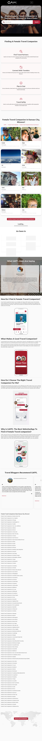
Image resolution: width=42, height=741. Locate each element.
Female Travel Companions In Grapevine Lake (10, 700)
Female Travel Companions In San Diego (9, 553)
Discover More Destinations (21, 718)
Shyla (23, 142)
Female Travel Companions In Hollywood (9, 608)
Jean (23, 209)
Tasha (3, 187)
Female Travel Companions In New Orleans (9, 646)
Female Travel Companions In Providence (9, 593)
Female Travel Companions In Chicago (8, 520)
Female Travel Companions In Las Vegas (9, 623)
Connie (3, 142)
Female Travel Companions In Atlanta (8, 527)
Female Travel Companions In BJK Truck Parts (10, 682)
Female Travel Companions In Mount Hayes (9, 595)
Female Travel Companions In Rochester (9, 671)
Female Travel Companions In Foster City (9, 694)
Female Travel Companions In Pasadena (9, 676)
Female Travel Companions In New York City (9, 533)
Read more (4, 495)
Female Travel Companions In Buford (8, 615)
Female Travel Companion (13, 124)
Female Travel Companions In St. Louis (8, 589)
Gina (23, 187)
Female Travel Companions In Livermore (9, 579)
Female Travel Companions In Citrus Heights (9, 629)
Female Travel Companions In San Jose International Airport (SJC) (14, 652)
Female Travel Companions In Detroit (8, 669)
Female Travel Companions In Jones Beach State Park (11, 637)
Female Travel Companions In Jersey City (9, 531)
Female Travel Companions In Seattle (8, 524)
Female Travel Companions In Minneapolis (9, 617)
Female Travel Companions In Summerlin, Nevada (10, 690)
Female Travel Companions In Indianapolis (9, 561)
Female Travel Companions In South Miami (9, 581)
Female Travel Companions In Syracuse (8, 692)
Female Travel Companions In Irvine (8, 597)
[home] (12, 2)
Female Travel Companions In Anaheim (8, 610)
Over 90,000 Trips (25, 24)
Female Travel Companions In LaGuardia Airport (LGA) (11, 603)
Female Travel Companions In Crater (8, 686)
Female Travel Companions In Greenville (9, 648)
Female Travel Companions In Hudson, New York (10, 516)
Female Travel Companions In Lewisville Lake (10, 644)
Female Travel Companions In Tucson (8, 665)
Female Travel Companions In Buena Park (9, 621)
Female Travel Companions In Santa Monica (9, 698)
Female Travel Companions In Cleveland (9, 663)
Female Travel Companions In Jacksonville (9, 585)
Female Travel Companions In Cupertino (9, 583)
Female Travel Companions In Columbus (9, 565)
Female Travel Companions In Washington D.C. (10, 522)
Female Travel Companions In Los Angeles (9, 518)
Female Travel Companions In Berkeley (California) (11, 631)
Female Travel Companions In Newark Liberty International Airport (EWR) (15, 658)
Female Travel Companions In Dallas (8, 541)
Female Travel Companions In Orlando (8, 567)
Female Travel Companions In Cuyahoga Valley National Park (13, 672)
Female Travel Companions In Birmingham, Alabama (11, 557)
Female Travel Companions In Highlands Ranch (10, 627)
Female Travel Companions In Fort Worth (9, 684)
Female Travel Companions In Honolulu (8, 599)
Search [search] (36, 22)
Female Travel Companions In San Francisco (9, 537)
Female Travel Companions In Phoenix (8, 547)
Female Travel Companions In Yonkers (8, 563)
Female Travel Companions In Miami (8, 639)
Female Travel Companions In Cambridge (9, 633)
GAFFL (5, 124)
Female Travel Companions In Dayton (8, 696)
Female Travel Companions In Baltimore (9, 587)
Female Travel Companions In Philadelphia (9, 573)
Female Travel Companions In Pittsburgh (9, 591)
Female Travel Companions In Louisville (9, 680)
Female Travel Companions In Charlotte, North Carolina (12, 575)
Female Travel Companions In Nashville (8, 607)
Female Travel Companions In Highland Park (9, 601)
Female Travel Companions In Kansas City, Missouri (11, 569)
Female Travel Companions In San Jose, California (11, 525)
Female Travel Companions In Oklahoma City (10, 706)
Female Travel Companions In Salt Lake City (9, 625)
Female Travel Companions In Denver (8, 529)
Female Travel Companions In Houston (8, 551)
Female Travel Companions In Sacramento (9, 577)
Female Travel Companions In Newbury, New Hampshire (12, 549)
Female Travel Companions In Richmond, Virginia (10, 642)
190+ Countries (17, 24)
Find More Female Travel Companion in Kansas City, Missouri (21, 219)
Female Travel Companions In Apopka (8, 656)
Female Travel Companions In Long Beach (9, 674)
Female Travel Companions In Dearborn (9, 667)
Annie (23, 165)
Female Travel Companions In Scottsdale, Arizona (11, 654)
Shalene (3, 209)
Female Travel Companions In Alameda (8, 613)
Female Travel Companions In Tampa (8, 559)
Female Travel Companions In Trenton (8, 535)
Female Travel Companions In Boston (8, 545)
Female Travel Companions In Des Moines (9, 619)
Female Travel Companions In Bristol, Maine (9, 702)
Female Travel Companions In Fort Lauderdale (10, 605)
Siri (2, 165)
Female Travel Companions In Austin (8, 543)
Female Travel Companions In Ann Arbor (9, 661)
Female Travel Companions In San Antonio (9, 571)
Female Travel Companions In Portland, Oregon (10, 555)
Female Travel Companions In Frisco (8, 688)
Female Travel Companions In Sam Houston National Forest (12, 539)
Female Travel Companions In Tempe (8, 678)
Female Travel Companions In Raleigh (8, 635)
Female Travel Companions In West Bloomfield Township (12, 640)
